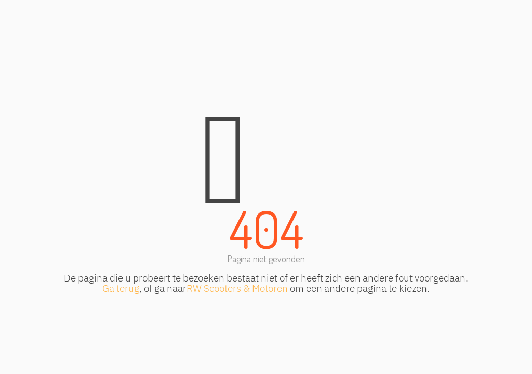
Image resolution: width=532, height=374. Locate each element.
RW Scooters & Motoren (237, 288)
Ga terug (120, 288)
